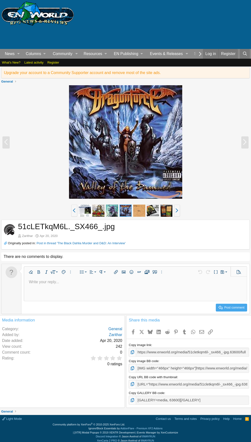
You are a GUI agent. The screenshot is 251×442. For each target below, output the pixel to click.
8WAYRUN (148, 433)
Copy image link (140, 345)
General (115, 329)
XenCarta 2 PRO (107, 437)
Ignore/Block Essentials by (125, 425)
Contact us (163, 416)
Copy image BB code (143, 360)
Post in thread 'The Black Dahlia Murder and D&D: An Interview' (80, 243)
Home (237, 416)
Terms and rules (185, 416)
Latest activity (33, 62)
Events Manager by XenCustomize (157, 429)
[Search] (245, 54)
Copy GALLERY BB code (146, 391)
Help (226, 416)
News (10, 54)
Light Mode (12, 416)
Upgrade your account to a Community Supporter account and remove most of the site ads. (82, 73)
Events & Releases (166, 54)
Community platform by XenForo (89, 421)
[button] (18, 54)
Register (53, 62)
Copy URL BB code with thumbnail (153, 375)
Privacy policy (210, 416)
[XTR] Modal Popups (104, 429)
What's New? (11, 62)
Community (62, 54)
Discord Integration (107, 433)
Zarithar (27, 236)
